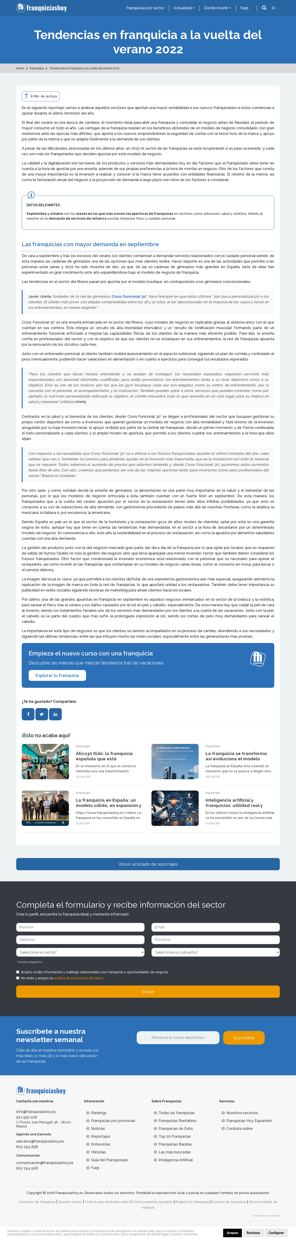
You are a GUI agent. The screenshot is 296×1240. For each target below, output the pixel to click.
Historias (96, 1152)
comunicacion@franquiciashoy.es (44, 1163)
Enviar (148, 991)
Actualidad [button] (182, 8)
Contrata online (237, 1128)
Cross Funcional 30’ (128, 296)
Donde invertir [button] (216, 8)
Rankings (96, 1113)
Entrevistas (98, 1144)
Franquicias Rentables (175, 1121)
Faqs (244, 8)
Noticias (95, 1128)
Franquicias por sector (145, 8)
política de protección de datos (78, 978)
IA (273, 8)
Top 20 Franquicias (172, 1136)
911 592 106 (26, 1117)
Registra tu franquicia (192, 1202)
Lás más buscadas (172, 1152)
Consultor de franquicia (37, 1202)
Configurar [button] (276, 1233)
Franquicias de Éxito (173, 1128)
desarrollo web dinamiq (266, 1215)
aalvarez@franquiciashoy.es (40, 1141)
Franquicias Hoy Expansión (247, 1121)
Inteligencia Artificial (173, 1160)
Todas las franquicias (174, 1113)
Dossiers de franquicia (229, 1202)
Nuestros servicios (240, 1113)
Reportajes (98, 1136)
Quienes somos (70, 1202)
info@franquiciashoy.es (36, 1112)
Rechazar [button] (253, 1233)
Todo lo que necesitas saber (107, 1202)
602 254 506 (27, 1168)
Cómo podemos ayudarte (152, 1202)
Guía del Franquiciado (107, 1160)
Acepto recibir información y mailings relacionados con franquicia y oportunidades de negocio (94, 972)
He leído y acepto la (62, 978)
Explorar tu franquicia (57, 675)
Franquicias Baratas (173, 1144)
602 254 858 (27, 1147)
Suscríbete (244, 1037)
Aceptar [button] (232, 1233)
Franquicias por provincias (110, 1121)
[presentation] (171, 1057)
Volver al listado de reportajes (148, 864)
